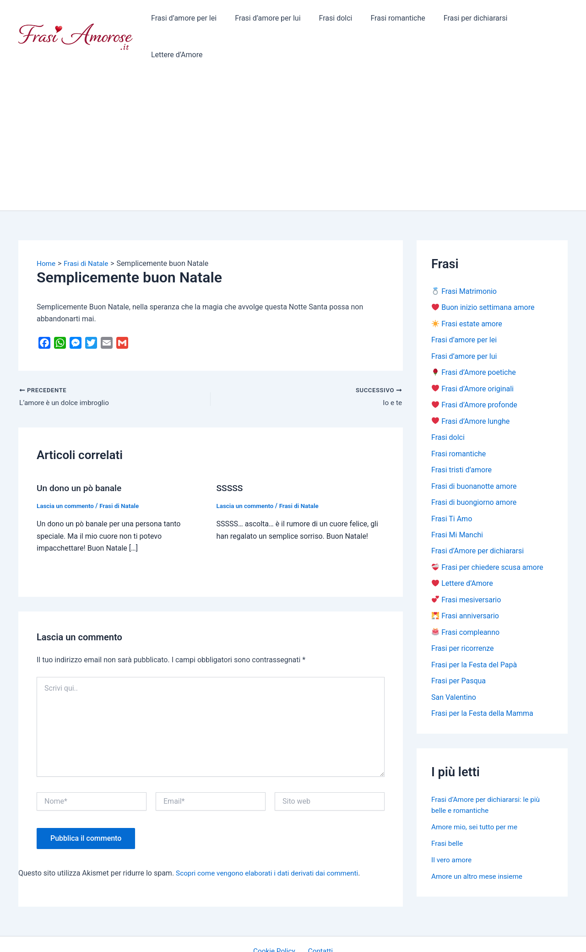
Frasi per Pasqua (458, 654)
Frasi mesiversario (466, 572)
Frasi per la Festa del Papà (474, 638)
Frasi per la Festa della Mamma (482, 687)
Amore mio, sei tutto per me (476, 801)
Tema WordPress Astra (368, 936)
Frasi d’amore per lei (185, 20)
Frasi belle (447, 817)
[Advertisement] (293, 110)
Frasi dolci (330, 20)
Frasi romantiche (388, 20)
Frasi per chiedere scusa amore (487, 539)
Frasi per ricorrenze (462, 621)
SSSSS (230, 456)
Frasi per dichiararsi (462, 20)
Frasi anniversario (465, 588)
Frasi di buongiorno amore (473, 473)
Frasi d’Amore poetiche (474, 341)
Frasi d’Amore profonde (474, 374)
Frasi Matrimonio (464, 259)
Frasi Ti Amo (451, 490)
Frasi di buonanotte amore (473, 457)
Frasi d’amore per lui (265, 20)
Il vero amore (452, 834)
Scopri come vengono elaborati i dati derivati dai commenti (271, 841)
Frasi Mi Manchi (457, 506)
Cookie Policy (276, 919)
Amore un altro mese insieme (478, 850)
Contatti (319, 919)
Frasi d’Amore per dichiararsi (477, 523)
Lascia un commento (67, 474)
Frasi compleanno (465, 605)
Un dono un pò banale (81, 456)
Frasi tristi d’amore (461, 440)
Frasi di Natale (122, 474)
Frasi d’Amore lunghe (471, 391)
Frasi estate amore (467, 292)
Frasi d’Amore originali (473, 358)
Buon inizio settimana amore (483, 275)
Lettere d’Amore (534, 20)
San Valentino (453, 671)
